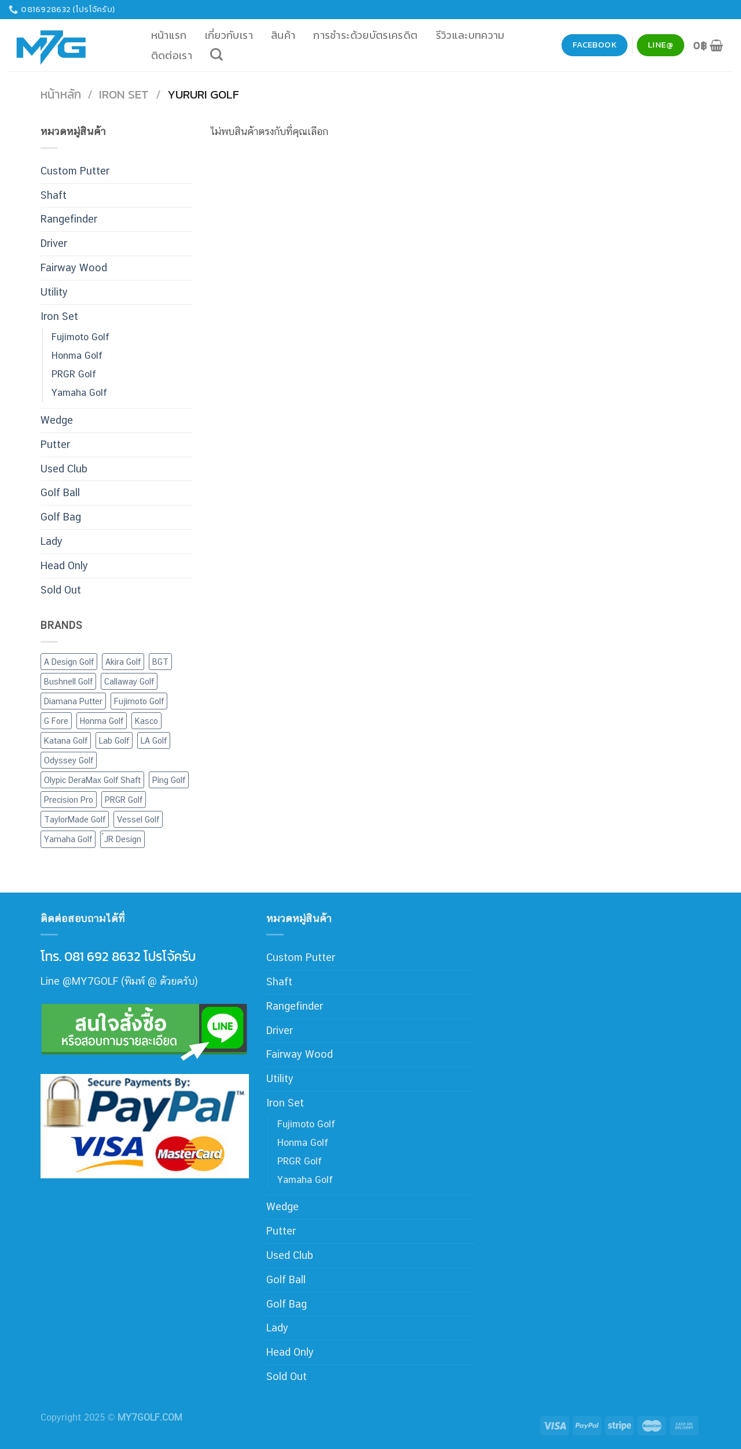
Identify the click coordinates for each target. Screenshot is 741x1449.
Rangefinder (69, 219)
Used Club (64, 469)
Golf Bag (61, 517)
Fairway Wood (74, 267)
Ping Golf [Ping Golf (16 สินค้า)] (168, 780)
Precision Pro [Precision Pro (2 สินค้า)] (68, 799)
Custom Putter (75, 171)
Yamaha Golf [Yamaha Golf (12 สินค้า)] (68, 839)
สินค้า (283, 35)
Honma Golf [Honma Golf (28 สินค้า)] (101, 721)
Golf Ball (60, 492)
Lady (52, 541)
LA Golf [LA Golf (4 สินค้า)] (154, 740)
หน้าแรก (169, 35)
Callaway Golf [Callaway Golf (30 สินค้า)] (129, 681)
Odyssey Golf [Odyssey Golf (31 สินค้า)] (68, 760)
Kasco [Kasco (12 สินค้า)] (146, 721)
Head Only (64, 565)
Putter (55, 444)
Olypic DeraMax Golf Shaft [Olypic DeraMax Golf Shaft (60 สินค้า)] (92, 780)
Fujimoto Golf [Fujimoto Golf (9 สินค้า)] (139, 701)
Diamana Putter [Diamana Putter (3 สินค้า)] (73, 701)
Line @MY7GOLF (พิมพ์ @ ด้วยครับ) (119, 981)
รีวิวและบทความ (470, 35)
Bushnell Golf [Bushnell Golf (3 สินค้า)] (68, 681)
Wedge (57, 420)
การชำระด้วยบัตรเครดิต (365, 35)
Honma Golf (77, 355)
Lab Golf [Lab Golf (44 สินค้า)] (114, 740)
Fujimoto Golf (80, 337)
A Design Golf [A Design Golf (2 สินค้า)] (69, 662)
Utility (54, 292)
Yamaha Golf (79, 392)
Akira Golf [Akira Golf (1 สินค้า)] (123, 662)
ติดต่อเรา (172, 55)
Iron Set (124, 94)
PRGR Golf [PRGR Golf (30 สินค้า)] (123, 799)
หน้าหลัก (61, 94)
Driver (54, 243)
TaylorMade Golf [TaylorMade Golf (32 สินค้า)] (74, 819)
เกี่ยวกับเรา (229, 35)
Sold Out (61, 590)
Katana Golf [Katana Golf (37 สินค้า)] (65, 740)
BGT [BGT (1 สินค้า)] (160, 662)
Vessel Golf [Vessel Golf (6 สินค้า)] (138, 819)
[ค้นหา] (216, 54)
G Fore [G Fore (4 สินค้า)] (56, 721)
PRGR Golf (74, 374)
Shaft (54, 195)
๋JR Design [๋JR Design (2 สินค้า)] (122, 839)
